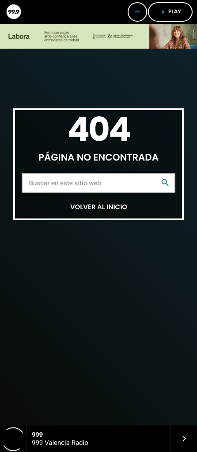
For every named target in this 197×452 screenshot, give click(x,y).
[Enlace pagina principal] (13, 12)
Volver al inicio (98, 207)
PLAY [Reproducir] (170, 11)
